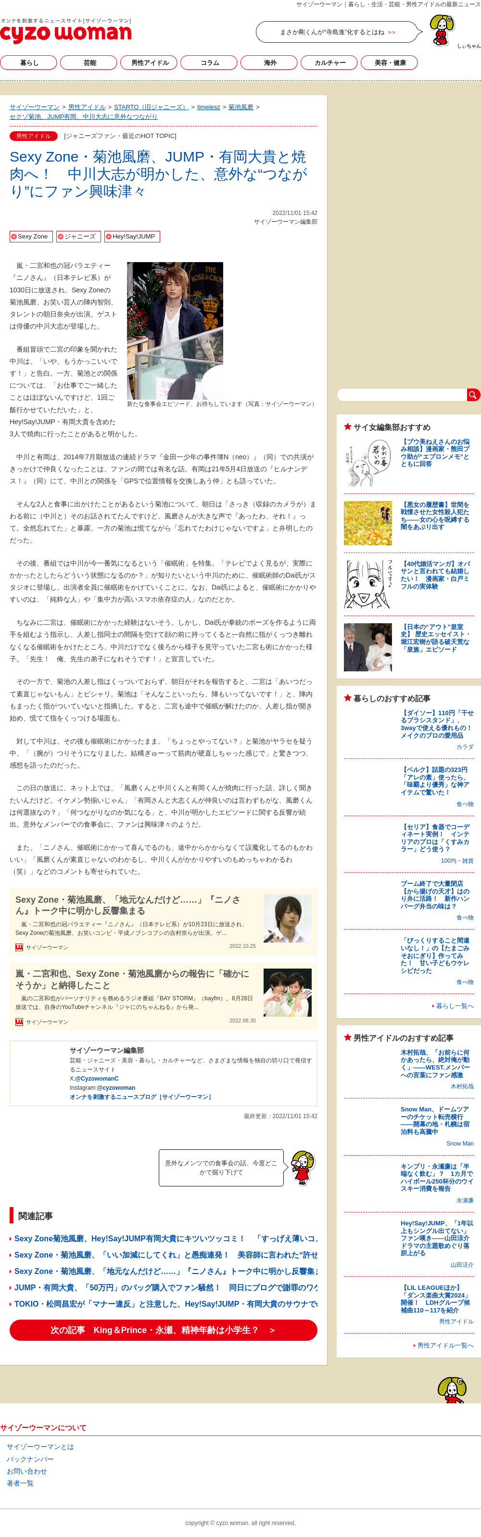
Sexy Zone (33, 236)
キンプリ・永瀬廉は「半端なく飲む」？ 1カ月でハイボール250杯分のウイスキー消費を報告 (437, 1178)
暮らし (29, 62)
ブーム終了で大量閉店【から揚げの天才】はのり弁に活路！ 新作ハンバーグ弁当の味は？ (435, 895)
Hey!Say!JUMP (134, 236)
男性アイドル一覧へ (446, 1345)
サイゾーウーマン (65, 31)
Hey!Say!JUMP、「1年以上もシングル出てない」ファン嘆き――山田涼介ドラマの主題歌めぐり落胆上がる (437, 1238)
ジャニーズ (80, 236)
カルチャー (330, 62)
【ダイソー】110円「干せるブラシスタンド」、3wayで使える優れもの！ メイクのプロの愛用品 (440, 724)
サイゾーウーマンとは (40, 1446)
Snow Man (460, 1143)
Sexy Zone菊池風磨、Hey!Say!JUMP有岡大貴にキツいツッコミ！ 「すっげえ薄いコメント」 (180, 1239)
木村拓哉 (462, 1086)
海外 (270, 62)
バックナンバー (30, 1459)
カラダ (465, 746)
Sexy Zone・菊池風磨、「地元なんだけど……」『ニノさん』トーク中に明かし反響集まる (127, 905)
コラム (210, 62)
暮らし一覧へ (455, 1005)
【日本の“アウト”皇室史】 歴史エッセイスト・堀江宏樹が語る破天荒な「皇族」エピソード (436, 638)
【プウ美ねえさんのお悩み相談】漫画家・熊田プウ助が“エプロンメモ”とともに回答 (435, 453)
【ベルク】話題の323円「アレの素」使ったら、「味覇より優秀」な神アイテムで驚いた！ (435, 781)
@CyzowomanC (96, 1078)
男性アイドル (150, 62)
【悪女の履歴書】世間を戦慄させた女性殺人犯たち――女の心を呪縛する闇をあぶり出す (435, 516)
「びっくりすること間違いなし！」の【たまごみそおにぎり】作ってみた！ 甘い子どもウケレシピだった (435, 955)
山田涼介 (462, 1264)
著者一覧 (20, 1483)
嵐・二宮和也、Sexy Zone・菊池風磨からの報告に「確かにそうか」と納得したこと (132, 979)
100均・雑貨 (457, 860)
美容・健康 (390, 62)
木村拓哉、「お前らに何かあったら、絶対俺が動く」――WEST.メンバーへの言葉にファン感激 (435, 1064)
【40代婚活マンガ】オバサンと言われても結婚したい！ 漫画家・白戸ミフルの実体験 (435, 575)
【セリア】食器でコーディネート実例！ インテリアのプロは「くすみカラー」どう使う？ (435, 838)
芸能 (90, 62)
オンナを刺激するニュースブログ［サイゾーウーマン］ (142, 1097)
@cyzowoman (116, 1087)
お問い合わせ (27, 1471)
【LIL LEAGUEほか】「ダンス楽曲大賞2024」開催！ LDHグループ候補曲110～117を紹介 (436, 1299)
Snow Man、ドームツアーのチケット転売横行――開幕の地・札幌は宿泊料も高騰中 (435, 1120)
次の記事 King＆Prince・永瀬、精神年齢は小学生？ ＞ (164, 1330)
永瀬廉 (465, 1200)
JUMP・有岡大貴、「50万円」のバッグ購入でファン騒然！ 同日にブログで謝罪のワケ (167, 1288)
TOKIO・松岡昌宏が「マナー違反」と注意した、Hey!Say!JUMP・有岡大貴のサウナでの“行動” (180, 1304)
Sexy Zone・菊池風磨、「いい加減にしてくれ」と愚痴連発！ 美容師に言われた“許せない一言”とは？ (199, 1255)
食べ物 (465, 804)
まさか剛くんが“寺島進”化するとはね (332, 32)
